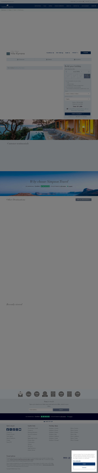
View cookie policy (77, 461)
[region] (84, 461)
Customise (84, 467)
